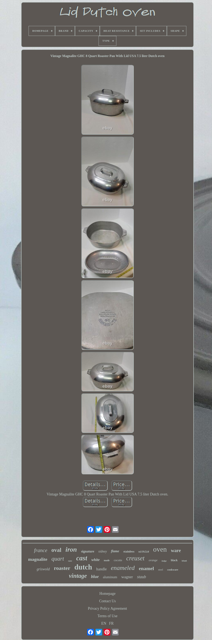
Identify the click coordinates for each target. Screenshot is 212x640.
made (107, 560)
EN (103, 623)
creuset (135, 558)
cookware (172, 569)
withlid (144, 551)
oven (160, 549)
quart (58, 558)
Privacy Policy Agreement (107, 608)
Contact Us (107, 601)
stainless (128, 551)
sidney (102, 551)
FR (111, 623)
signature (87, 551)
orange (153, 560)
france (40, 550)
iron (71, 549)
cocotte (118, 560)
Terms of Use (108, 616)
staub (141, 576)
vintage (78, 575)
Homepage (107, 593)
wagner (127, 577)
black (174, 560)
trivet (184, 561)
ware (176, 550)
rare (70, 561)
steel (160, 569)
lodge (164, 561)
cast (81, 558)
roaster (62, 568)
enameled (123, 567)
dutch (83, 567)
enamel (146, 568)
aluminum (110, 577)
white (95, 560)
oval (56, 550)
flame (115, 551)
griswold (43, 569)
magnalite (37, 559)
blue (95, 576)
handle (101, 569)
